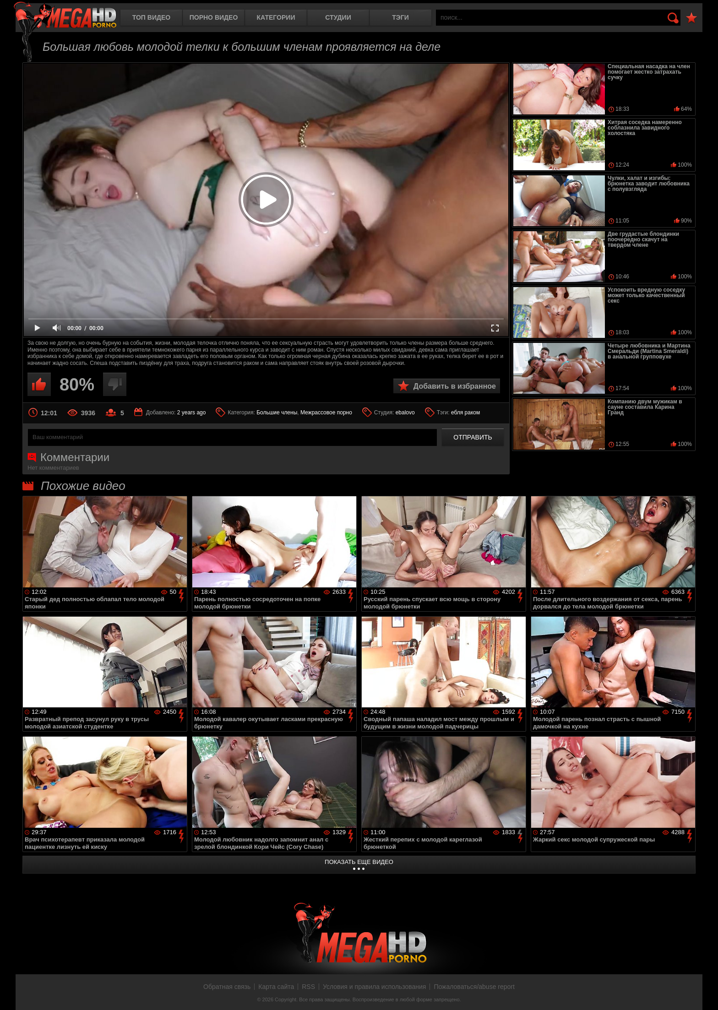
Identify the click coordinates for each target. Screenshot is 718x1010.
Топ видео (151, 17)
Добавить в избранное (454, 386)
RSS (308, 986)
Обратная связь (226, 986)
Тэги (400, 17)
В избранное (691, 18)
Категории (276, 17)
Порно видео (214, 17)
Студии (338, 17)
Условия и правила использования (374, 986)
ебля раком (465, 412)
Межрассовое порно (326, 412)
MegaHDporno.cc (65, 15)
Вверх (704, 993)
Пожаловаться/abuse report (474, 986)
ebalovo (405, 412)
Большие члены (276, 412)
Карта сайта (276, 986)
